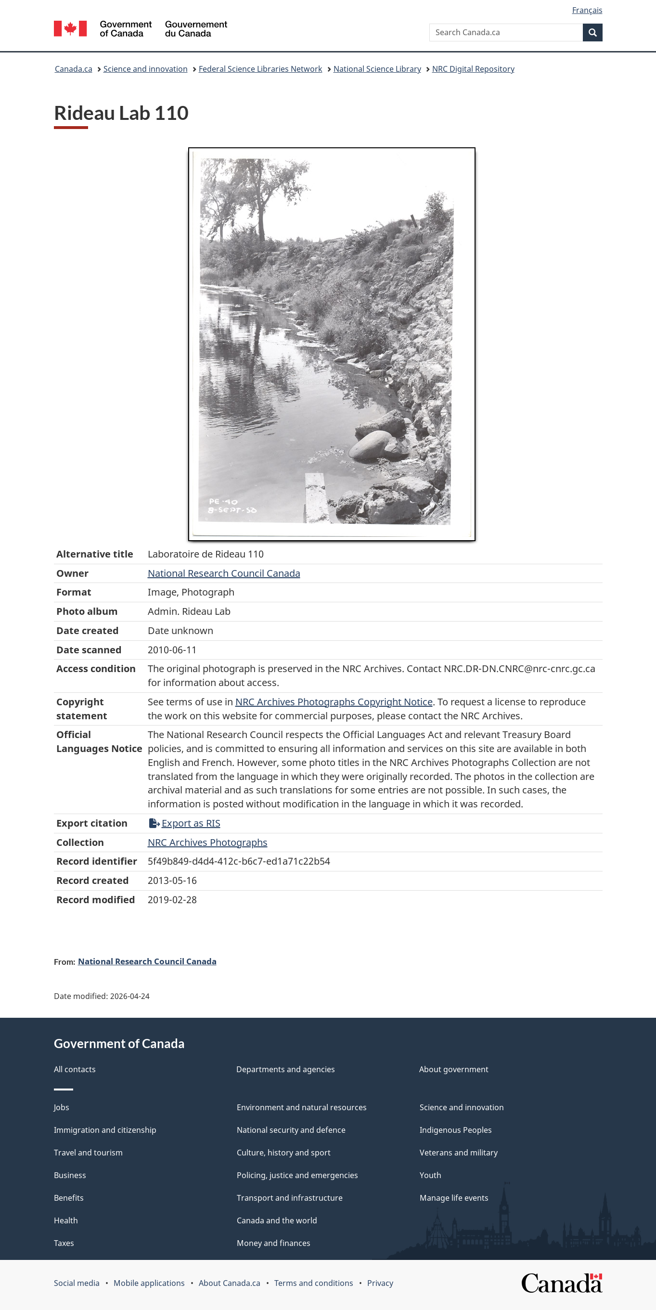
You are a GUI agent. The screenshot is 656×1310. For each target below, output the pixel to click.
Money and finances (273, 1243)
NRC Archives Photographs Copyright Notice (334, 701)
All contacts (75, 1069)
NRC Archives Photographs (208, 842)
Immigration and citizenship (105, 1130)
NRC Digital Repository (473, 69)
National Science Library (377, 69)
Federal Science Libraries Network (260, 69)
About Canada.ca (229, 1283)
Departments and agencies (285, 1069)
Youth (430, 1175)
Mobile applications (149, 1283)
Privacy (380, 1283)
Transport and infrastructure (290, 1198)
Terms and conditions (313, 1283)
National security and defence (291, 1130)
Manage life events (454, 1198)
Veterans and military (459, 1152)
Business (70, 1175)
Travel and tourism (88, 1152)
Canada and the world (277, 1220)
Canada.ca (73, 69)
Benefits (69, 1198)
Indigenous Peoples (456, 1130)
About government (454, 1069)
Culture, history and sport (284, 1152)
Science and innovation (145, 69)
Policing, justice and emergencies (297, 1175)
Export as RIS (184, 823)
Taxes (64, 1243)
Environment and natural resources (302, 1107)
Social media (77, 1283)
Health (66, 1220)
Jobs (61, 1107)
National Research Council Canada (224, 573)
